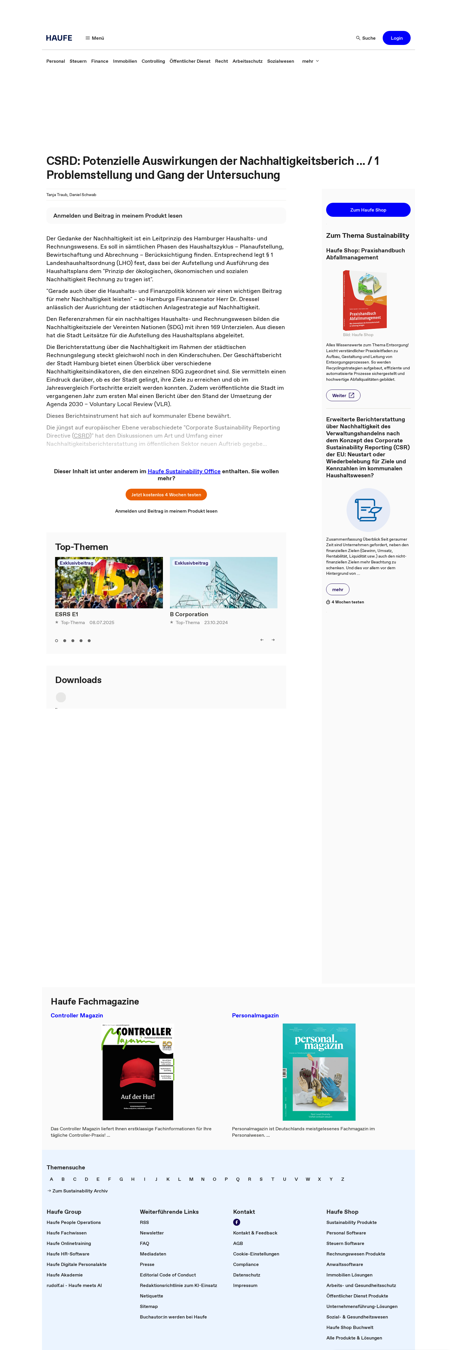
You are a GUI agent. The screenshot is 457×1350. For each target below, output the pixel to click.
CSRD (81, 436)
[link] (55, 61)
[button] (95, 38)
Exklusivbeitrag (76, 562)
